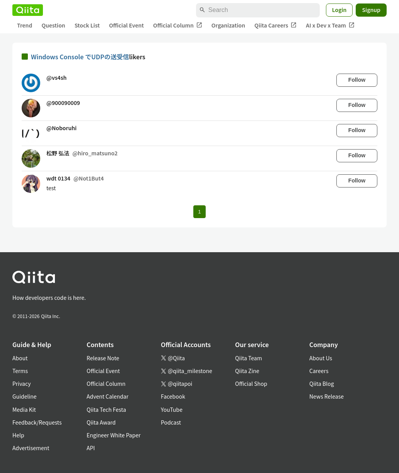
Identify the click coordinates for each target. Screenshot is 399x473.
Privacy (21, 383)
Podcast (171, 422)
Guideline (24, 396)
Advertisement (30, 448)
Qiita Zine (247, 371)
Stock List (87, 25)
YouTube (171, 409)
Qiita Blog (321, 383)
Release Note (103, 358)
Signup (371, 10)
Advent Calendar (107, 396)
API (91, 448)
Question (53, 25)
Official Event (126, 25)
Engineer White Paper (114, 435)
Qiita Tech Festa (106, 409)
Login (339, 10)
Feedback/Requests (37, 422)
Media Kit (24, 409)
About (19, 358)
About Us (320, 358)
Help (18, 435)
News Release (326, 396)
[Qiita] (27, 10)
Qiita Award (101, 422)
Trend (24, 25)
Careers (318, 371)
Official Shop (251, 383)
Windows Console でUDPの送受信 (80, 56)
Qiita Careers (275, 25)
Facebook (173, 396)
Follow (356, 80)
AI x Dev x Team (330, 25)
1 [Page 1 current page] (199, 212)
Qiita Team (248, 358)
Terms (20, 371)
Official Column (177, 25)
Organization (228, 25)
